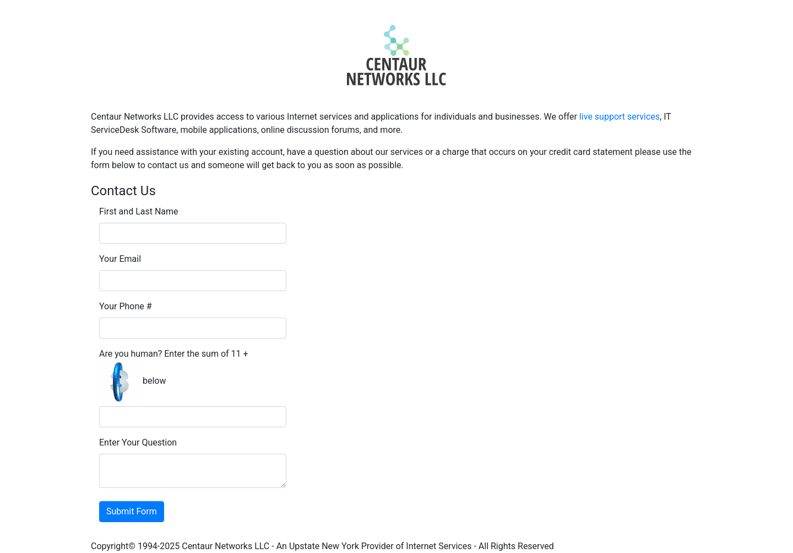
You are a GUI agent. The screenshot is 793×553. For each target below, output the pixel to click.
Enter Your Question (138, 442)
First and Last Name (138, 211)
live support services (619, 116)
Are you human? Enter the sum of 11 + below (173, 375)
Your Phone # (125, 306)
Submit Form (131, 511)
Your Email (120, 259)
